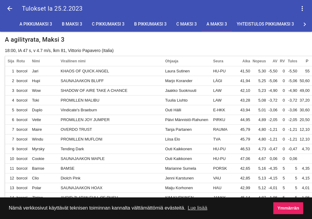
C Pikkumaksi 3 (108, 24)
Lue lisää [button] (197, 207)
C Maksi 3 (186, 24)
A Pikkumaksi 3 (36, 24)
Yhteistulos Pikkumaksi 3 (265, 24)
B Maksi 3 (72, 24)
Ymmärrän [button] (288, 208)
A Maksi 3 (217, 24)
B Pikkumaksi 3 (150, 24)
